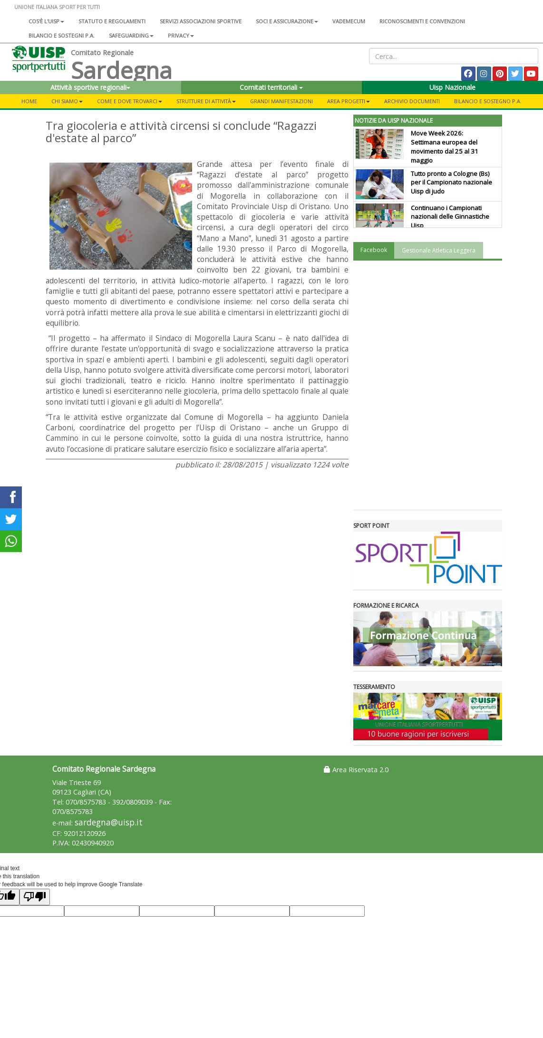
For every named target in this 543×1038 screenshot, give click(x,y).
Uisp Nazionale (452, 87)
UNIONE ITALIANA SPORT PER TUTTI (57, 6)
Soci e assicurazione (287, 21)
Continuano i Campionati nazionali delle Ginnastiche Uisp (450, 217)
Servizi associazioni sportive (201, 21)
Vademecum (348, 21)
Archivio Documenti (412, 101)
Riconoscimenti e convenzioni (422, 21)
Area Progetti (348, 101)
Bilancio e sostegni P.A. (62, 35)
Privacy (181, 35)
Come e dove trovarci (129, 101)
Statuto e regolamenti (111, 21)
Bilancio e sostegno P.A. (488, 101)
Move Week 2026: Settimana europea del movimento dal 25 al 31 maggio (444, 147)
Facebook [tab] (373, 250)
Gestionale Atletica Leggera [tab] (438, 250)
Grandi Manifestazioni (281, 101)
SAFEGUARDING (131, 35)
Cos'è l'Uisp (46, 21)
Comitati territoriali (271, 87)
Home (29, 101)
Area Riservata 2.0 (356, 769)
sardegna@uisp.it (109, 822)
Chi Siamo (67, 101)
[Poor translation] (34, 897)
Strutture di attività (206, 101)
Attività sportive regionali (90, 87)
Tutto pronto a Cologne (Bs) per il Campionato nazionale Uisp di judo (451, 182)
